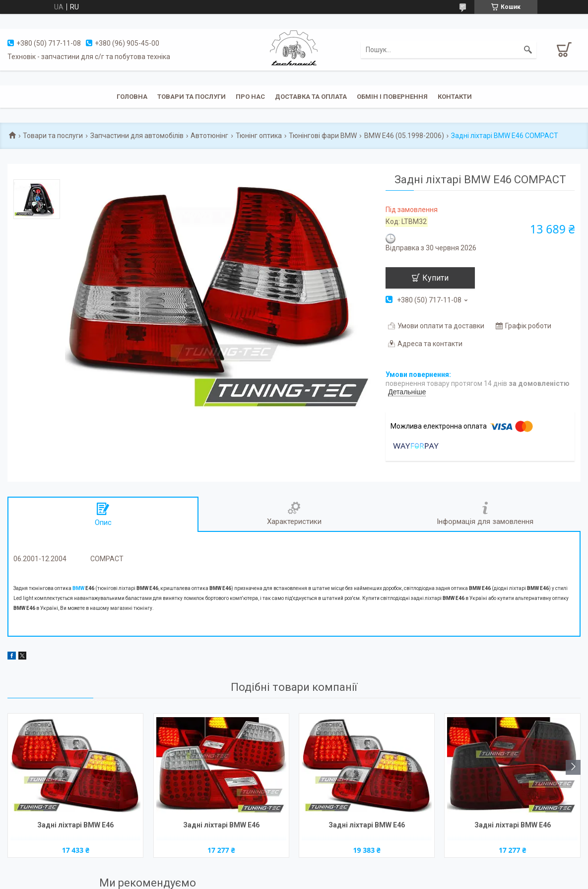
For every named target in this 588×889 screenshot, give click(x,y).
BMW (78, 588)
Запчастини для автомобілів (137, 136)
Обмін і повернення (392, 96)
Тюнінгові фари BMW (323, 136)
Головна (132, 96)
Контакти (455, 96)
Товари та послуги (191, 96)
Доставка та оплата (311, 96)
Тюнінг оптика (259, 136)
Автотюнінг (209, 136)
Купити (435, 278)
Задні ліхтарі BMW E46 (75, 825)
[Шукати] (528, 50)
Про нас (250, 96)
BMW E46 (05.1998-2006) (404, 136)
